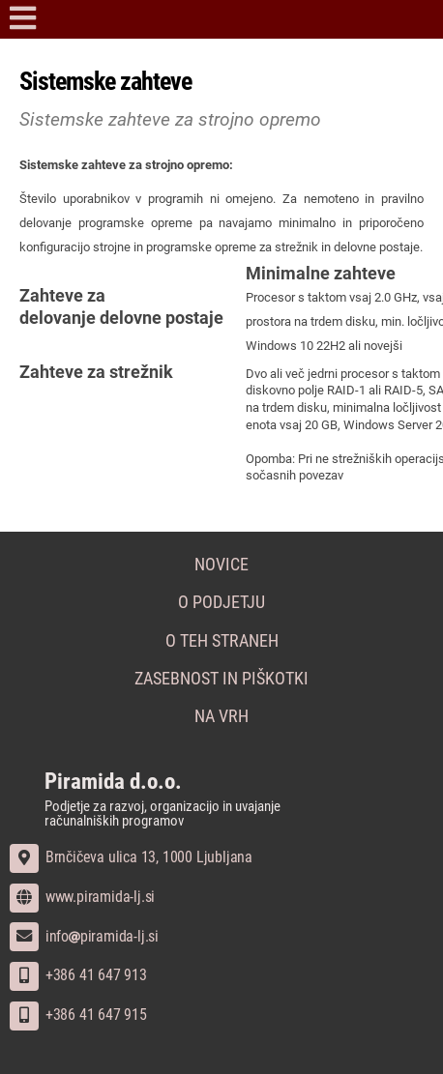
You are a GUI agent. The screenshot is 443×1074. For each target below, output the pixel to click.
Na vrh (221, 716)
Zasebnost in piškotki (221, 678)
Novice (221, 564)
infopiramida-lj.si (84, 936)
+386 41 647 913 (78, 975)
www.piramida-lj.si (82, 896)
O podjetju (221, 602)
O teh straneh (222, 641)
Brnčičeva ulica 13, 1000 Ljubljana (131, 857)
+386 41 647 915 (78, 1014)
